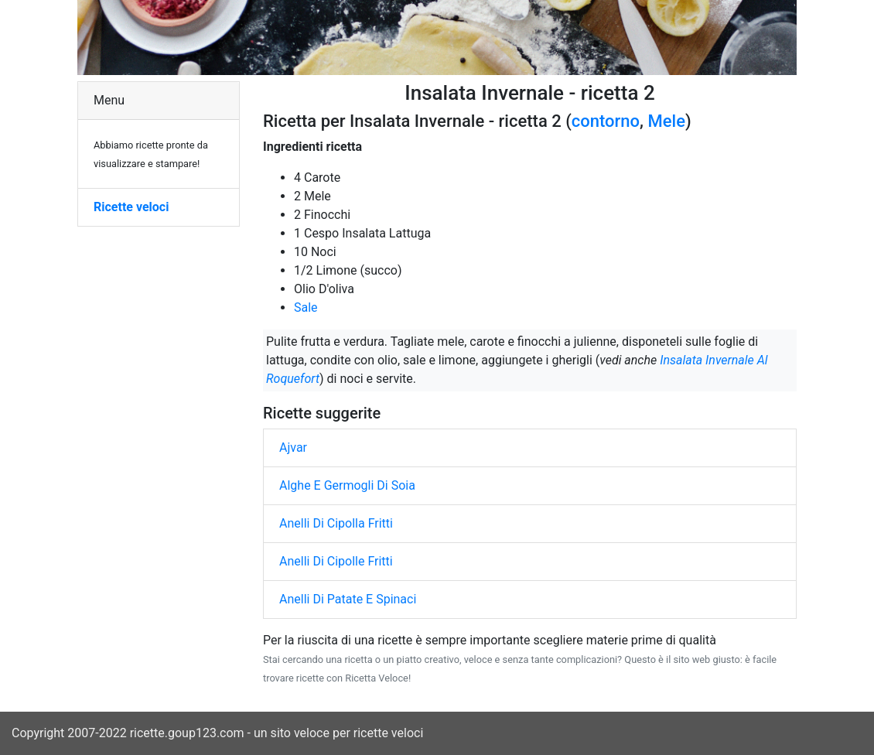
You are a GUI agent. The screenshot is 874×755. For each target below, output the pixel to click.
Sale (306, 307)
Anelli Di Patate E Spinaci (347, 599)
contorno (606, 121)
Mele (666, 121)
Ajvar (293, 447)
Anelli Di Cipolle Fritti (336, 561)
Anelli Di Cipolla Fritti (336, 523)
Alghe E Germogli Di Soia (347, 485)
